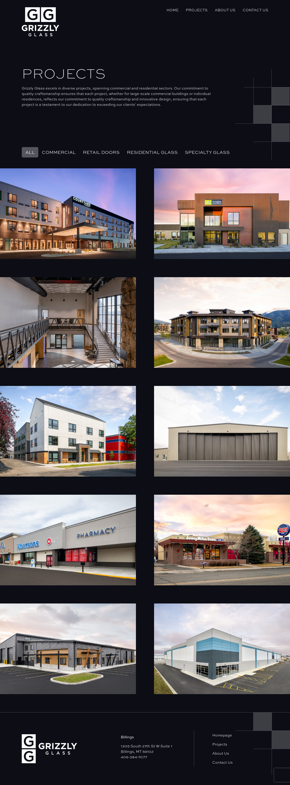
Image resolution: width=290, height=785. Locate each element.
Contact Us (255, 9)
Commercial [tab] (59, 152)
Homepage (222, 735)
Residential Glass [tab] (152, 152)
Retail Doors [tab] (101, 152)
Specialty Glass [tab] (207, 152)
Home (173, 9)
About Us (225, 9)
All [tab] (30, 152)
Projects (197, 9)
